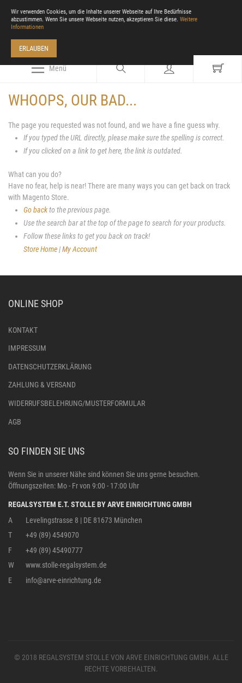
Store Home (40, 249)
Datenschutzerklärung (50, 366)
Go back (35, 209)
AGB (14, 421)
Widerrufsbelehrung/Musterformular (76, 403)
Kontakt (23, 330)
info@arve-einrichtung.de (63, 580)
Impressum (27, 348)
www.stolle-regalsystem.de (66, 565)
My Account (79, 249)
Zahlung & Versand (42, 384)
